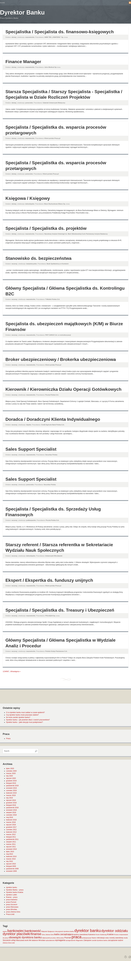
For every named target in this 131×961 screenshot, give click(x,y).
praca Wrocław (11, 909)
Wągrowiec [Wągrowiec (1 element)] (79, 940)
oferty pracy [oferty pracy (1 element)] (60, 938)
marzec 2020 (11, 773)
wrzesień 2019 (11, 788)
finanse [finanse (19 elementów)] (36, 934)
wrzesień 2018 (11, 810)
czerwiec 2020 (11, 771)
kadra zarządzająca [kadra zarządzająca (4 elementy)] (63, 934)
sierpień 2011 (11, 842)
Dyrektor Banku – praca (14, 890)
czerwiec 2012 (11, 830)
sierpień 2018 (11, 812)
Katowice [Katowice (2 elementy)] (91, 934)
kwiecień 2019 (11, 793)
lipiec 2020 (10, 768)
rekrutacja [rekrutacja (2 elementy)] (101, 938)
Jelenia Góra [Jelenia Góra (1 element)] (49, 934)
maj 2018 (9, 817)
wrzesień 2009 (11, 871)
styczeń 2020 (11, 778)
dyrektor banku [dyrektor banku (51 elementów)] (87, 930)
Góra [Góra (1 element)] (43, 934)
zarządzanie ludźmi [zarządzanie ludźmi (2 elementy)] (115, 940)
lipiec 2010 (10, 852)
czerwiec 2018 (11, 815)
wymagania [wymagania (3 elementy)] (60, 940)
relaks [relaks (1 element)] (107, 938)
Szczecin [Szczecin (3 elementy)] (7, 940)
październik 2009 (12, 869)
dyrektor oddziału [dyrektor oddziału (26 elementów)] (114, 931)
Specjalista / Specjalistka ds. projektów (46, 228)
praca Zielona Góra (13, 912)
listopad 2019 (11, 783)
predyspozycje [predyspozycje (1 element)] (86, 938)
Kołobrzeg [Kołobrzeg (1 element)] (103, 934)
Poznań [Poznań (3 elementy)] (67, 938)
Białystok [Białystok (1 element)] (44, 931)
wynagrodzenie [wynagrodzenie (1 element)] (70, 940)
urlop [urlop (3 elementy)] (13, 940)
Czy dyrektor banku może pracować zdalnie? (22, 715)
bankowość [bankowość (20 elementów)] (33, 931)
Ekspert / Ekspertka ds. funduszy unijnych (49, 580)
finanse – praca (11, 897)
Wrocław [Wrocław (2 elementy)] (41, 940)
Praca (8, 738)
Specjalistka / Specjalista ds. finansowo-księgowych (59, 31)
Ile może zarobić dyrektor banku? (18, 717)
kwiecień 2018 (11, 820)
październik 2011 (12, 839)
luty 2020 (9, 776)
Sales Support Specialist (30, 449)
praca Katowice (11, 900)
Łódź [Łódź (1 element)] (13, 943)
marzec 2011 (11, 844)
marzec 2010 (11, 859)
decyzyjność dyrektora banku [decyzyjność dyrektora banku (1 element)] (64, 931)
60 (11, 671)
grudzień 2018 (11, 803)
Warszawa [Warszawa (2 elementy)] (20, 940)
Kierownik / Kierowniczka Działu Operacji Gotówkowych (63, 389)
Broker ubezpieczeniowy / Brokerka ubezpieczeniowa (60, 359)
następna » (16, 671)
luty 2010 (9, 861)
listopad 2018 (11, 805)
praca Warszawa (12, 907)
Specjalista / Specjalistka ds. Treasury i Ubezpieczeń (59, 610)
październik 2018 (12, 808)
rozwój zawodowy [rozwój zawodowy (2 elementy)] (116, 938)
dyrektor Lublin (11, 895)
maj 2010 (9, 854)
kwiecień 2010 (11, 856)
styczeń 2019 (11, 800)
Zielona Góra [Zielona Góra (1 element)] (7, 943)
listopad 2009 (11, 866)
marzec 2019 (11, 795)
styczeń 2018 (11, 825)
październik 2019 (12, 786)
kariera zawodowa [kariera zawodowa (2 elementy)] (80, 934)
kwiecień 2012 (11, 832)
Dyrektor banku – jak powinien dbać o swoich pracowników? (28, 720)
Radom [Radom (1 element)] (94, 938)
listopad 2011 (11, 837)
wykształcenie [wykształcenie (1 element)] (50, 940)
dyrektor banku (11, 887)
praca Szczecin (11, 904)
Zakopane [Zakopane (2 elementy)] (87, 940)
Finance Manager (23, 61)
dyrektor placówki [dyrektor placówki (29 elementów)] (16, 934)
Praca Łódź (10, 914)
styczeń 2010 (11, 864)
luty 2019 (9, 798)
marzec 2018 (11, 822)
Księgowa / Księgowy (27, 198)
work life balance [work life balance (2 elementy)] (31, 940)
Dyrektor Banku (22, 12)
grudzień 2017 (11, 827)
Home (2, 3)
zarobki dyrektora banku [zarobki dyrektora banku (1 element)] (99, 940)
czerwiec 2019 (11, 790)
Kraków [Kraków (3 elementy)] (110, 934)
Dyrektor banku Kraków (14, 892)
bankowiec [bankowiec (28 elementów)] (15, 931)
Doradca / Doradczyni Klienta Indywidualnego (52, 419)
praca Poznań (11, 902)
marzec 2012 (11, 834)
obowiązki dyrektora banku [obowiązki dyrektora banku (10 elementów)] (25, 937)
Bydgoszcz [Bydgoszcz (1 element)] (51, 931)
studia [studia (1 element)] (126, 938)
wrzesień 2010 (11, 849)
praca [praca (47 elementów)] (76, 937)
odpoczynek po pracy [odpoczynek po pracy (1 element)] (49, 938)
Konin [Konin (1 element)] (97, 934)
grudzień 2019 (11, 781)
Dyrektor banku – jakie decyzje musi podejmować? (24, 722)
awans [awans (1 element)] (5, 931)
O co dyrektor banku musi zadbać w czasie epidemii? (25, 712)
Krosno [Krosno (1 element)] (116, 934)
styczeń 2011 (11, 847)
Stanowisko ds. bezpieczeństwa (38, 258)
